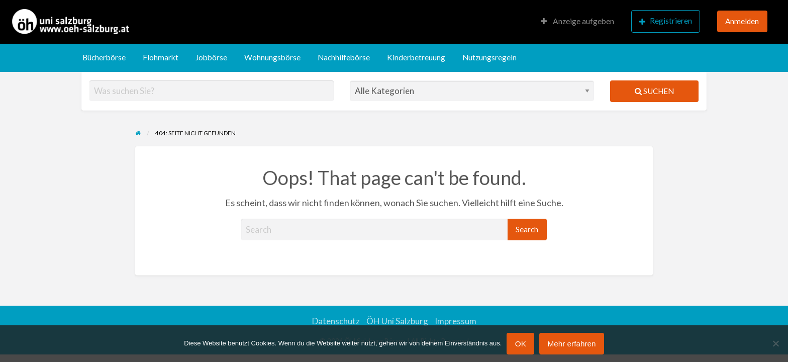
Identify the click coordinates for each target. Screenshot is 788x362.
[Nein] (775, 343)
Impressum (455, 321)
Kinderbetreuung (416, 57)
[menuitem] (577, 22)
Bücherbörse (104, 57)
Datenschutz (336, 321)
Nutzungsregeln (489, 57)
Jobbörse (211, 57)
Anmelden (742, 21)
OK (520, 343)
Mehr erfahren (571, 343)
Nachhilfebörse (344, 57)
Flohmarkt (160, 57)
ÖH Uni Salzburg (397, 321)
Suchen (654, 91)
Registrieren (665, 21)
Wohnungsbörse (272, 57)
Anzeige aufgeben (577, 21)
